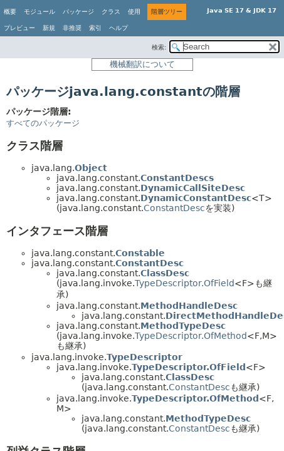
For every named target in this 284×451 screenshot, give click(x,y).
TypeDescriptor (144, 357)
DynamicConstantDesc (195, 198)
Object (91, 168)
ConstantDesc (174, 208)
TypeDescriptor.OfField (184, 283)
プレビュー (19, 27)
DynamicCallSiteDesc (192, 188)
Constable (140, 253)
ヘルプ (118, 27)
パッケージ (78, 11)
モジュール (39, 11)
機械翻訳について (142, 64)
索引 (95, 27)
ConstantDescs (177, 178)
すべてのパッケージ (43, 123)
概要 (10, 11)
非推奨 (72, 27)
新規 (49, 27)
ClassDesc (164, 273)
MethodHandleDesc (189, 306)
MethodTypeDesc (183, 326)
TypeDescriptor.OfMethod (191, 336)
